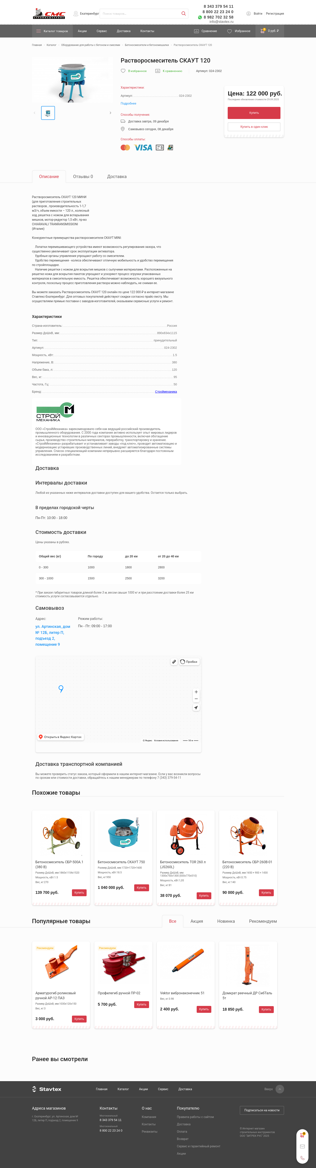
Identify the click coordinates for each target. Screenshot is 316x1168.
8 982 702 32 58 (218, 17)
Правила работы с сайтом (195, 1117)
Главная (101, 1089)
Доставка (123, 31)
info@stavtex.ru (221, 21)
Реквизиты (149, 1131)
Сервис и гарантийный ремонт (198, 1146)
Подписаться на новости (261, 1110)
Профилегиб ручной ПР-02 (119, 993)
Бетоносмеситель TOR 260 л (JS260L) (183, 864)
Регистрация (275, 13)
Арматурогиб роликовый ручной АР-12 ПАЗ (56, 995)
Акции (82, 31)
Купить (254, 112)
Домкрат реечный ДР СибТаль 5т (247, 995)
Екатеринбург (89, 13)
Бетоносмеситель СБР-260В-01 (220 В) (247, 864)
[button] (34, 113)
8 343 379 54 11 (218, 6)
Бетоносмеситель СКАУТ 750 (121, 862)
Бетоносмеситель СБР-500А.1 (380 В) (60, 864)
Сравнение (209, 31)
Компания (149, 1117)
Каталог (123, 1089)
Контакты (147, 31)
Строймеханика (166, 391)
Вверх (269, 1089)
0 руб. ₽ (270, 30)
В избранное (137, 71)
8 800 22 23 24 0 (217, 12)
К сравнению (172, 71)
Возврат (182, 1139)
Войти (258, 13)
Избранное (242, 31)
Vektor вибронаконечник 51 (182, 993)
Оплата (182, 1131)
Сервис (102, 31)
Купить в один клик (254, 126)
